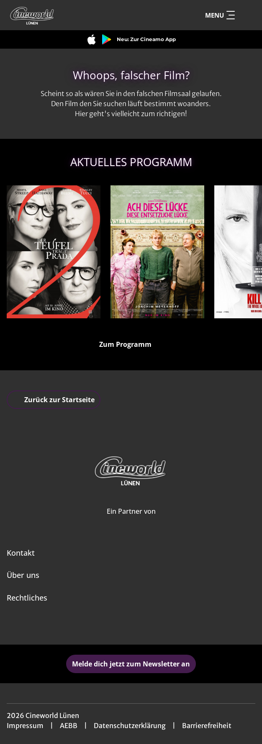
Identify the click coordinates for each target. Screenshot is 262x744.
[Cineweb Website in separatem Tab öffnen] (131, 520)
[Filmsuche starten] (247, 15)
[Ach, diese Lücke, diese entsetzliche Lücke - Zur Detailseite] (157, 251)
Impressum (25, 725)
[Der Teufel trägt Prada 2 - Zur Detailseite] (53, 251)
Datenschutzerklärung (130, 725)
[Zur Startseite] (65, 15)
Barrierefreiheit (206, 725)
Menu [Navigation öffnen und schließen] (220, 15)
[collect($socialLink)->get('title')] (121, 626)
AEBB (68, 725)
